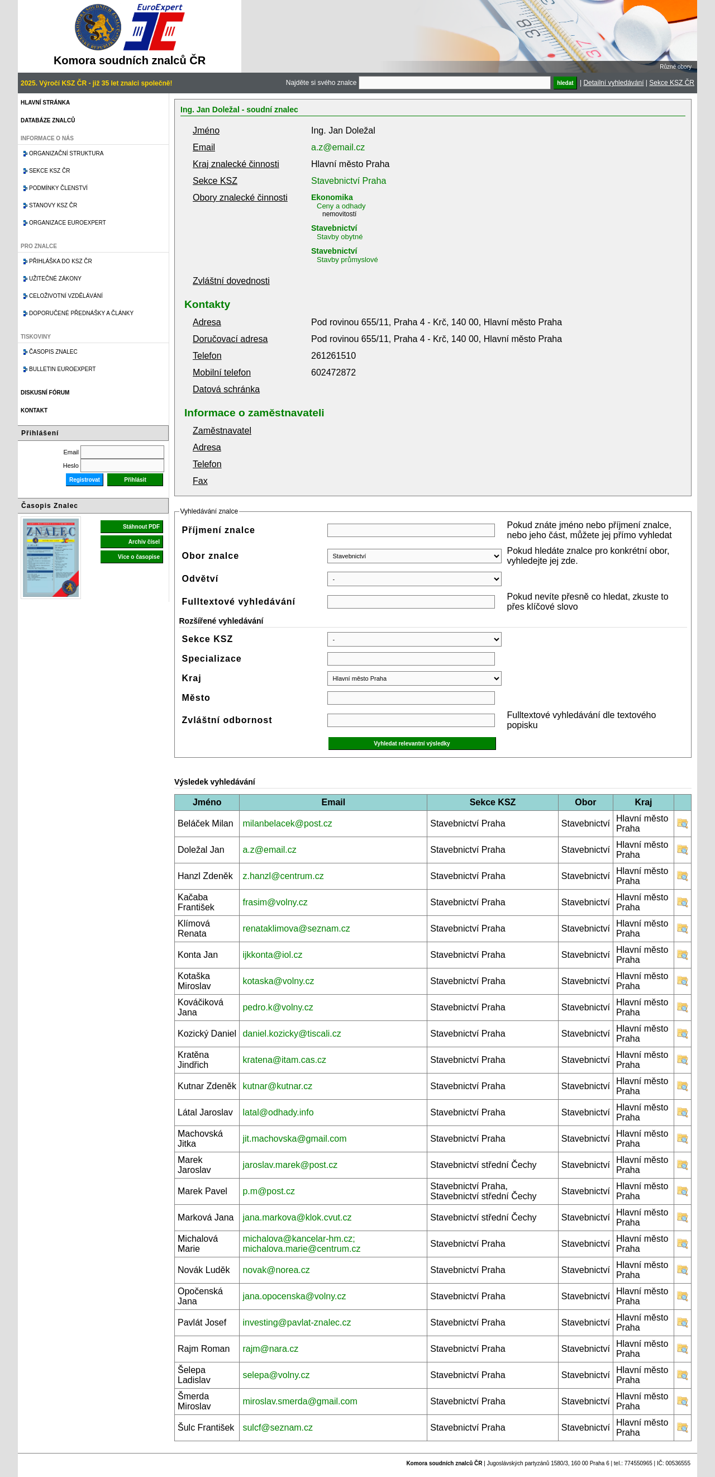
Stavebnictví (334, 228)
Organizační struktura (66, 153)
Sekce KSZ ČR (671, 83)
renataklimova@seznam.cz (296, 928)
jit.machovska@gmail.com (294, 1138)
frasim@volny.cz (274, 902)
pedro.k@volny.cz (277, 1007)
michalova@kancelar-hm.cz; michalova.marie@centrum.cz (301, 1243)
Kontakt (34, 410)
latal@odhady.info (277, 1112)
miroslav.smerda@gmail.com (299, 1401)
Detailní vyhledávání (613, 83)
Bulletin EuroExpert (62, 369)
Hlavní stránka (45, 102)
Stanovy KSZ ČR (53, 205)
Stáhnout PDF (141, 527)
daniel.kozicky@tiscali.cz (291, 1033)
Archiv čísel (144, 542)
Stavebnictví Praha (348, 181)
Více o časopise (139, 557)
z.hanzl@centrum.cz (282, 876)
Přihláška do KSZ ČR (60, 261)
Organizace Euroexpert (67, 223)
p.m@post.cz (268, 1191)
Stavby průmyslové (347, 259)
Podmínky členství (58, 188)
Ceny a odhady (341, 206)
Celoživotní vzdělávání (66, 296)
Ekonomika (332, 197)
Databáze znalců (48, 120)
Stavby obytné (340, 236)
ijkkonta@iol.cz (272, 955)
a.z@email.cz (338, 147)
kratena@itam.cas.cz (284, 1060)
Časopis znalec (53, 352)
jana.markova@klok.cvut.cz (296, 1217)
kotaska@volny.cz (278, 981)
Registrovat (84, 480)
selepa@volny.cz (275, 1375)
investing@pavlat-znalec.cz (296, 1322)
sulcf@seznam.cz (277, 1427)
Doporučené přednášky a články (81, 313)
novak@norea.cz (275, 1270)
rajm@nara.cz (270, 1348)
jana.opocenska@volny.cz (294, 1296)
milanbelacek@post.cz (287, 823)
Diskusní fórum (45, 393)
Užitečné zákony (55, 279)
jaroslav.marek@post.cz (289, 1165)
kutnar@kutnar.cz (277, 1086)
